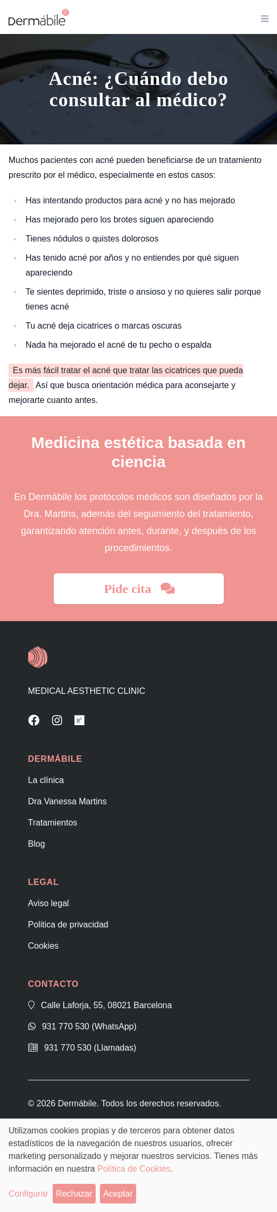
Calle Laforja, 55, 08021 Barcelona (100, 1005)
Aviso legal (48, 903)
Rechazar (74, 1193)
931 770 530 (82, 1026)
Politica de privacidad (68, 924)
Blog (36, 843)
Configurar (28, 1193)
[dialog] (138, 1165)
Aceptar (117, 1193)
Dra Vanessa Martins (67, 801)
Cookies (43, 945)
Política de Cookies (133, 1168)
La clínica (46, 780)
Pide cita (139, 589)
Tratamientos (53, 822)
